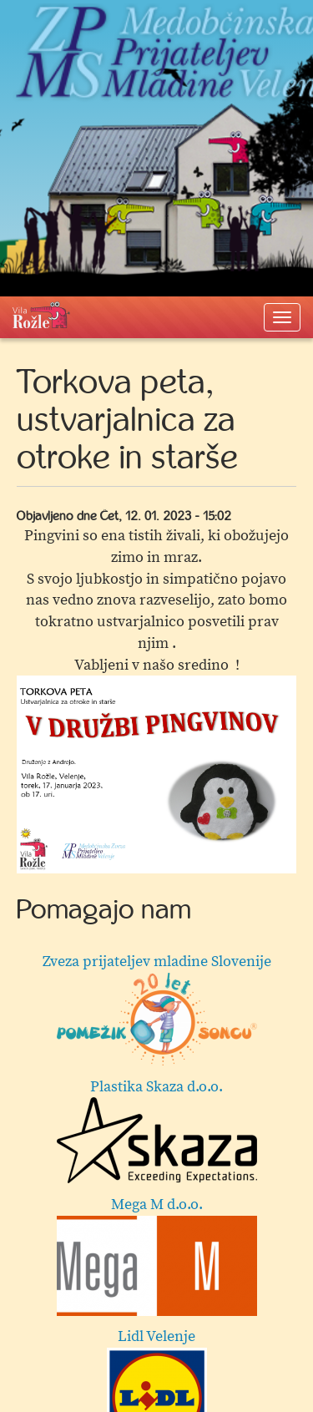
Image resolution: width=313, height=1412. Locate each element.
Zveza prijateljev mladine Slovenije (157, 1008)
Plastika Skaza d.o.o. (157, 1130)
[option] (156, 774)
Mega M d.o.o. (157, 1255)
